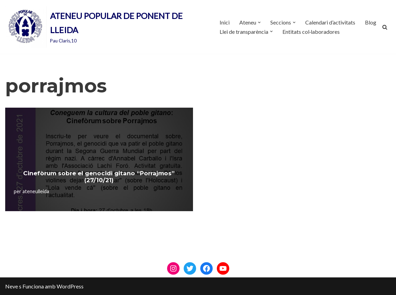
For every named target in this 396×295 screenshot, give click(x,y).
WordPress (70, 286)
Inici (225, 22)
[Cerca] (384, 27)
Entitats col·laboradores (311, 31)
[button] (259, 22)
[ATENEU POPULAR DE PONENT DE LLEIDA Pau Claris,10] (106, 27)
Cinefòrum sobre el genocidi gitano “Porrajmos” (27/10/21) (99, 177)
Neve (11, 286)
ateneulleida (35, 191)
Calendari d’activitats (330, 22)
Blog (370, 22)
